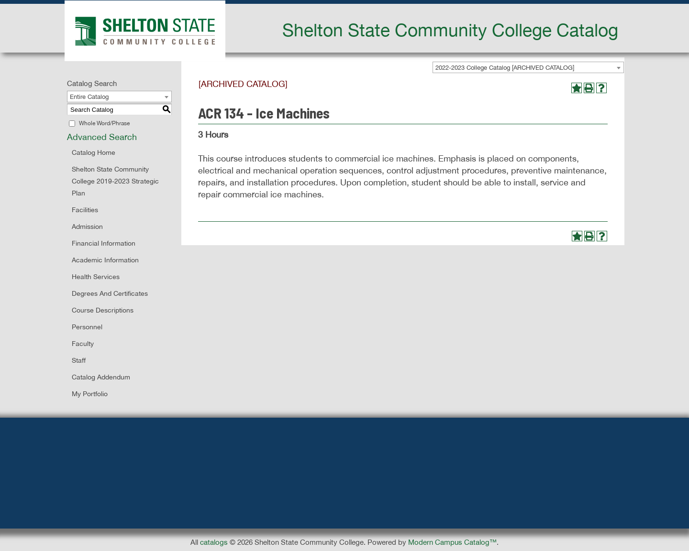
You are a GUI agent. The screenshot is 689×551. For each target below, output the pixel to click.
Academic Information (105, 260)
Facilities (85, 210)
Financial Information (103, 243)
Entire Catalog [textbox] (89, 96)
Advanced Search (102, 137)
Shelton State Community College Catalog (450, 29)
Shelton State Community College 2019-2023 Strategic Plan (115, 181)
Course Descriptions (102, 310)
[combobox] (528, 67)
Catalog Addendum (101, 377)
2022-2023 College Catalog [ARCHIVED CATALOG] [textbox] (504, 67)
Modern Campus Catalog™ (452, 542)
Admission (87, 226)
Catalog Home (93, 152)
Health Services (96, 277)
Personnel (87, 327)
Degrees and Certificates (110, 293)
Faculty (83, 343)
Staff (79, 360)
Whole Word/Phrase (104, 123)
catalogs (214, 542)
